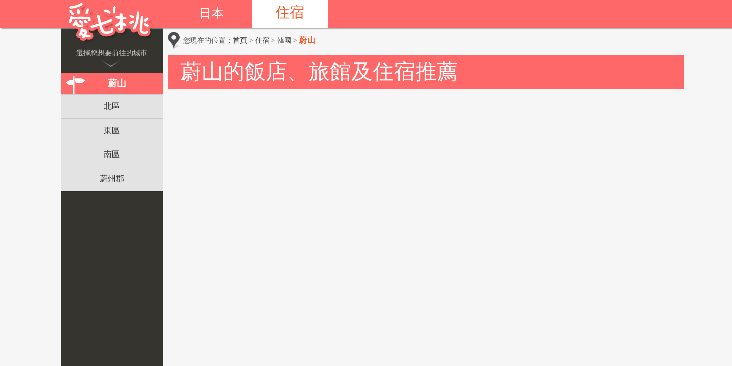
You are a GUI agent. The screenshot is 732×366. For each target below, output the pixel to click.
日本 (211, 13)
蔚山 (117, 83)
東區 (112, 130)
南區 (112, 154)
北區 (112, 106)
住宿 (289, 12)
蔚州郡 (112, 178)
